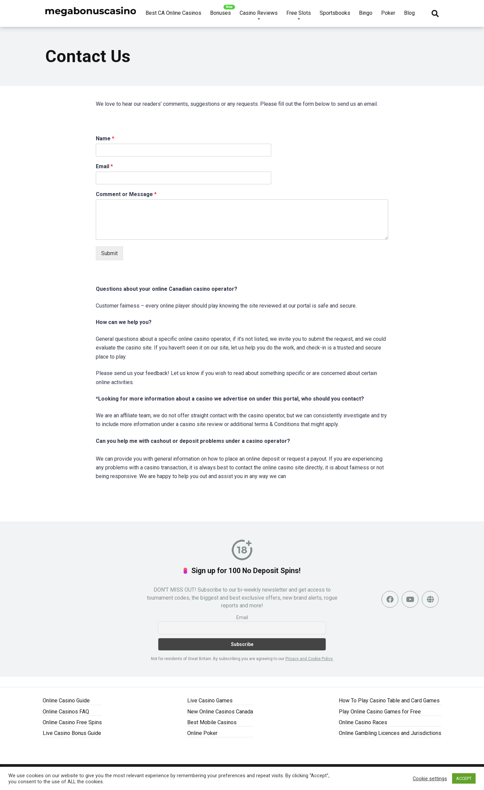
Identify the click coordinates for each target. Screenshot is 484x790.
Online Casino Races (363, 722)
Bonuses (220, 13)
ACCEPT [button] (464, 778)
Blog (409, 13)
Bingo (365, 13)
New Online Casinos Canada (220, 711)
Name (105, 138)
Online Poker (202, 733)
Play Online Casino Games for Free (380, 711)
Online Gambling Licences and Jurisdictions (390, 733)
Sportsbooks (335, 13)
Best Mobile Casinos (212, 722)
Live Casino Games (210, 700)
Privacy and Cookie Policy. (309, 658)
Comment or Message (126, 194)
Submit (109, 253)
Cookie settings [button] (430, 779)
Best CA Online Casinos (173, 13)
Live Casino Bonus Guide (72, 733)
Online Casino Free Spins (72, 722)
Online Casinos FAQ (66, 711)
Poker (388, 13)
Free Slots (298, 13)
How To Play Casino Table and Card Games (389, 700)
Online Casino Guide (66, 700)
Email (104, 166)
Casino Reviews (259, 13)
